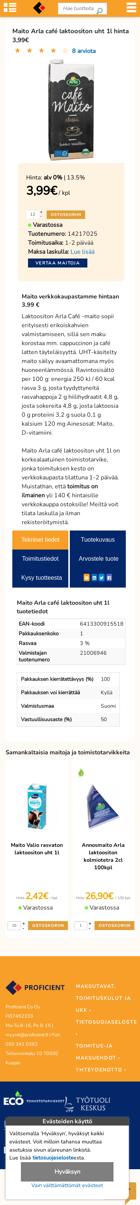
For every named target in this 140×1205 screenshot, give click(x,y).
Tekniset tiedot (40, 539)
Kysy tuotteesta (41, 578)
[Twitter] (102, 577)
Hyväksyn (67, 1172)
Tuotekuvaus (98, 539)
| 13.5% (64, 177)
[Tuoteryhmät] (10, 10)
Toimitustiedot (40, 558)
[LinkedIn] (94, 577)
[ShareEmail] (87, 577)
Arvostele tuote (99, 558)
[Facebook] (109, 577)
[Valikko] (131, 10)
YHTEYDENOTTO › (101, 1070)
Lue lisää (82, 252)
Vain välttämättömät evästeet (67, 1185)
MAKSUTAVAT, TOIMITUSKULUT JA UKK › (103, 998)
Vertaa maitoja (57, 263)
